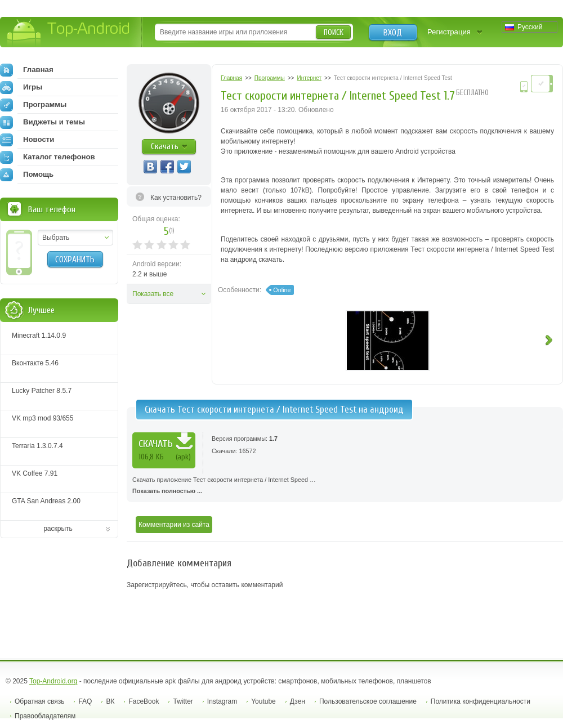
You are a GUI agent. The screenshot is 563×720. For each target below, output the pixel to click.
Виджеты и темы (42, 122)
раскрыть (58, 529)
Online (282, 290)
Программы (33, 104)
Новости (27, 139)
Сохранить (75, 259)
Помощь (26, 174)
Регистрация (449, 32)
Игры (21, 87)
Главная (26, 69)
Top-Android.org (53, 681)
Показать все (152, 294)
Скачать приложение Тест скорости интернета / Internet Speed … (344, 486)
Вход (392, 33)
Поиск (333, 32)
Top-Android (69, 33)
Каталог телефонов (47, 157)
